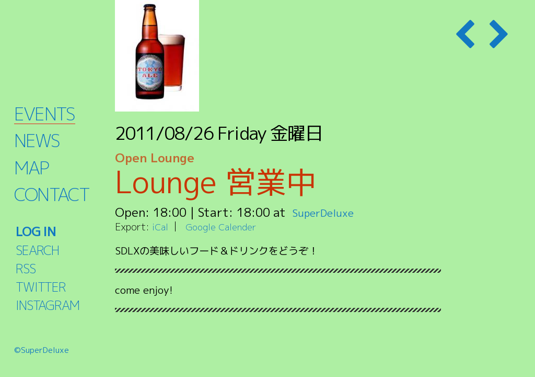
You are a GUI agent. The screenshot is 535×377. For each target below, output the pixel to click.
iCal (161, 226)
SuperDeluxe (328, 212)
